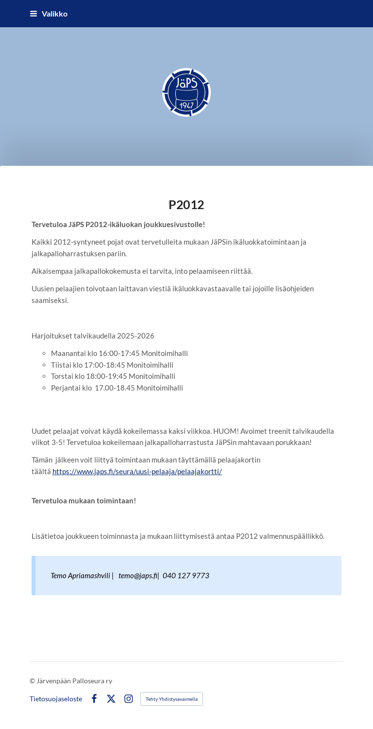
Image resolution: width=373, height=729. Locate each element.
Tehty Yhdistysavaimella (172, 699)
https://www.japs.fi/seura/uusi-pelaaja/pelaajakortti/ (137, 471)
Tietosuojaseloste (56, 698)
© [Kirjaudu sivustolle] (33, 680)
